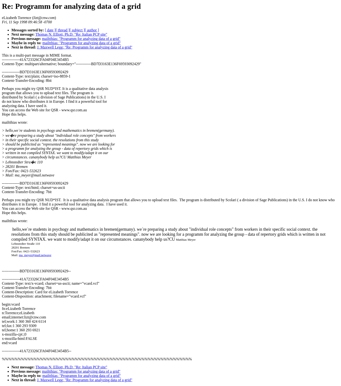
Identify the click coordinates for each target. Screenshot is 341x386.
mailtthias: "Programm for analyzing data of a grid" (81, 39)
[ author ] (92, 30)
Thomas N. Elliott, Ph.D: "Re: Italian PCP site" (71, 34)
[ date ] (50, 30)
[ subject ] (77, 30)
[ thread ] (63, 30)
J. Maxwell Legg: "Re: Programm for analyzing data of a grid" (84, 47)
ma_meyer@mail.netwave (35, 255)
